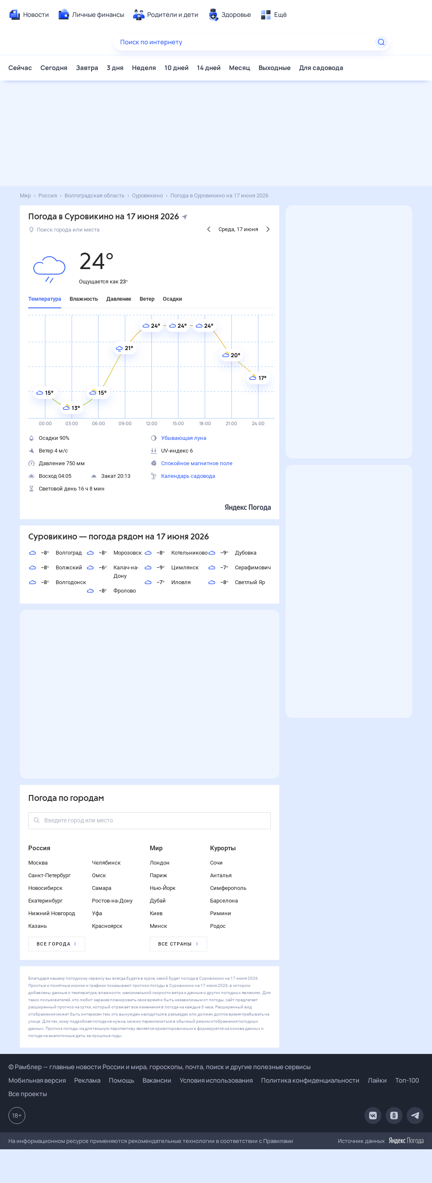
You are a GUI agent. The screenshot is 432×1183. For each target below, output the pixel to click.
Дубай (158, 900)
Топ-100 (407, 1080)
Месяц (239, 67)
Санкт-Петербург (49, 875)
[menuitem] (28, 14)
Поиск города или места (64, 229)
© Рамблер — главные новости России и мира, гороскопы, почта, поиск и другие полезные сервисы (159, 1066)
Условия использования (216, 1080)
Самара (101, 888)
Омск (99, 875)
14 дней (209, 67)
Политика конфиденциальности (310, 1080)
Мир (156, 848)
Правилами (278, 1141)
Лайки (377, 1080)
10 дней (177, 67)
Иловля (167, 582)
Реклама (87, 1080)
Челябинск (106, 863)
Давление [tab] (118, 299)
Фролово (111, 591)
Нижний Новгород (51, 913)
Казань (37, 926)
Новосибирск (45, 888)
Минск (158, 926)
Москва (38, 863)
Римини (220, 913)
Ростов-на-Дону (112, 900)
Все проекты (27, 1093)
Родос (218, 926)
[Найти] (381, 42)
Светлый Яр (236, 582)
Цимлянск (171, 567)
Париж (158, 875)
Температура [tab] (44, 299)
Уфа (97, 913)
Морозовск (114, 553)
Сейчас (20, 67)
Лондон (160, 863)
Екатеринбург (45, 900)
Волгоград (55, 553)
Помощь (121, 1080)
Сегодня (54, 67)
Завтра (87, 67)
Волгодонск (57, 582)
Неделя (144, 67)
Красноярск (107, 926)
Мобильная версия (37, 1080)
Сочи (216, 863)
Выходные (275, 67)
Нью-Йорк (163, 888)
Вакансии (157, 1080)
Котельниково (176, 553)
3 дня (115, 67)
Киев (156, 913)
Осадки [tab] (172, 299)
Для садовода (321, 67)
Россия (39, 848)
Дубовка (232, 553)
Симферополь (228, 888)
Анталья (221, 875)
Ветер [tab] (147, 299)
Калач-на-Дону (112, 571)
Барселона (224, 900)
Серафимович (239, 567)
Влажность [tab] (84, 299)
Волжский (55, 567)
